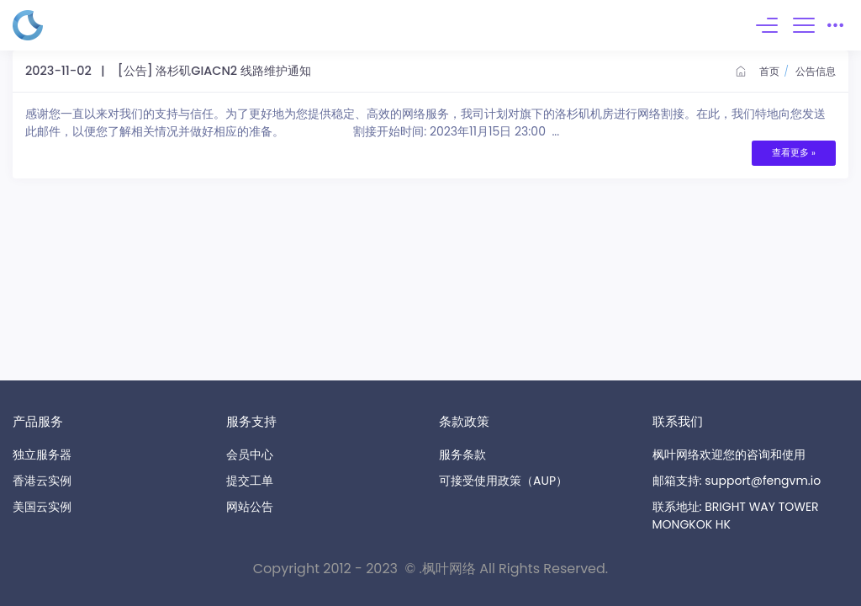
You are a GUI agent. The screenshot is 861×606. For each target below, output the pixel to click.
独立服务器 (42, 454)
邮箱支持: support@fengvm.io (736, 480)
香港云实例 (42, 480)
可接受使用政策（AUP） (503, 480)
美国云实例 (42, 506)
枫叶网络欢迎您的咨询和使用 (729, 454)
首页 (757, 71)
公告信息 (815, 71)
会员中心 (249, 454)
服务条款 (462, 454)
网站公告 (249, 506)
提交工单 (249, 480)
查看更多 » (794, 152)
